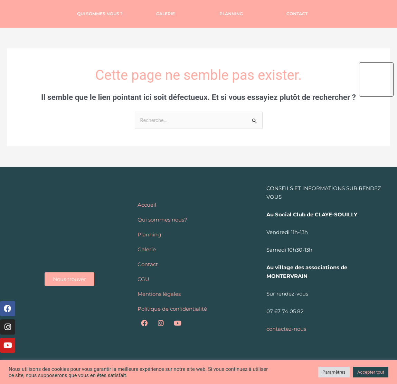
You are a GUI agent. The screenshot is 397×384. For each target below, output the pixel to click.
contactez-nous (286, 329)
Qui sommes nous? (162, 219)
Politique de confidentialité (172, 309)
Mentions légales (159, 294)
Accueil (147, 205)
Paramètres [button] (334, 372)
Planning (231, 13)
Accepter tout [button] (370, 372)
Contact (297, 13)
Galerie (165, 13)
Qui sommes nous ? (100, 13)
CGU (143, 279)
